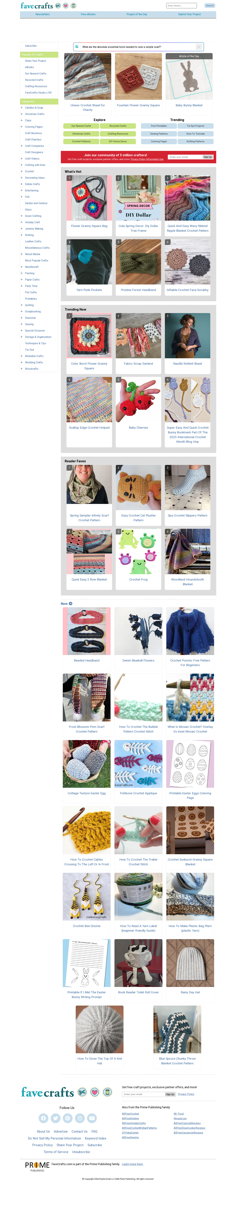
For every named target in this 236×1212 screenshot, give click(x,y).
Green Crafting (33, 218)
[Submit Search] (209, 7)
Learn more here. (132, 1166)
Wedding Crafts (34, 364)
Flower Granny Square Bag (89, 228)
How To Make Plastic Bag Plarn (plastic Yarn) (190, 930)
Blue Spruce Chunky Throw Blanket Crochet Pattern (177, 1063)
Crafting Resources (36, 88)
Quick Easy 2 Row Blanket (89, 582)
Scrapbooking (33, 313)
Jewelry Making (34, 231)
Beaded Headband (86, 663)
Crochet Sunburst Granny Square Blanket (190, 864)
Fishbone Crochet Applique (138, 795)
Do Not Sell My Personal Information (54, 1141)
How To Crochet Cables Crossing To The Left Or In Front (86, 864)
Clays (28, 122)
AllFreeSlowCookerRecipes (189, 1130)
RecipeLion (180, 1120)
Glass (28, 212)
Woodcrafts (31, 371)
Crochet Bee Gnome (86, 928)
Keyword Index (95, 1141)
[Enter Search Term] (181, 6)
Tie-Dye (29, 352)
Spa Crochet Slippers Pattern (187, 518)
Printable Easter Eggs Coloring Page (190, 798)
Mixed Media (32, 256)
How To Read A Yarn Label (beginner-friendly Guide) (138, 930)
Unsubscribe (81, 1154)
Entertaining (31, 192)
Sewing (29, 326)
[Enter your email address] (143, 1096)
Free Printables (159, 128)
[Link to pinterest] (68, 1121)
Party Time (31, 288)
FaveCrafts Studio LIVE (38, 95)
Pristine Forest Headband (138, 292)
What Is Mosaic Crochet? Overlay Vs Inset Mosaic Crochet (190, 731)
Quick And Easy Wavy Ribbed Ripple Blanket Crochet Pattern (188, 230)
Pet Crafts (31, 294)
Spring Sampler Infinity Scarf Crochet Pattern (89, 520)
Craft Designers (34, 154)
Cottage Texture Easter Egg (87, 795)
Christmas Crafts (34, 116)
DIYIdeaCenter (130, 1135)
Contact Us (79, 1134)
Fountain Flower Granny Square (138, 107)
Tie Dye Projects (195, 128)
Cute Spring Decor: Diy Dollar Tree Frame (138, 230)
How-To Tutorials (195, 136)
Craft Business (33, 135)
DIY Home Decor (118, 144)
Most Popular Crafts (36, 263)
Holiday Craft (32, 224)
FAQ (94, 1134)
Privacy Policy (138, 161)
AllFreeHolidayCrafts (134, 1125)
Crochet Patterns (81, 144)
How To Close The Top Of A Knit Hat (99, 1063)
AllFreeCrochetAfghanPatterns (139, 1130)
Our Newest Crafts (35, 76)
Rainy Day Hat (190, 995)
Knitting (29, 237)
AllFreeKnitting (130, 1120)
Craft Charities (33, 142)
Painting (29, 275)
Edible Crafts (32, 186)
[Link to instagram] (80, 1121)
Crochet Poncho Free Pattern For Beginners (190, 665)
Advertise (61, 1134)
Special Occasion (35, 333)
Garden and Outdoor (36, 205)
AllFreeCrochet (130, 1116)
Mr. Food (179, 1116)
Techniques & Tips (35, 345)
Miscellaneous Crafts (37, 250)
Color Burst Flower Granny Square (89, 368)
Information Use (155, 161)
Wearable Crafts (34, 358)
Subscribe (31, 48)
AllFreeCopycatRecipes (187, 1125)
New (66, 606)
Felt (27, 199)
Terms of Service (56, 1154)
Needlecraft (32, 269)
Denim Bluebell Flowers (138, 663)
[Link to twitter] (56, 1121)
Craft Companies (34, 148)
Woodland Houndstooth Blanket (187, 584)
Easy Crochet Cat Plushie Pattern (138, 520)
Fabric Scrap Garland (138, 366)
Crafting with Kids (35, 167)
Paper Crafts (32, 282)
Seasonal (30, 320)
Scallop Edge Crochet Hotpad (89, 430)
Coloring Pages (34, 129)
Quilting (29, 307)
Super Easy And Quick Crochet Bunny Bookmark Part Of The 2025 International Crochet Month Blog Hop (188, 437)
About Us (43, 1134)
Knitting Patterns (195, 144)
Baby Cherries (138, 430)
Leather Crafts (33, 243)
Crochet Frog (138, 582)
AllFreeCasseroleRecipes (188, 1135)
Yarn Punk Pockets (89, 292)
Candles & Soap (34, 110)
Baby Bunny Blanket (189, 107)
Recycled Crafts (34, 82)
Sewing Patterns (159, 136)
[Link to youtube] (92, 1121)
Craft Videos (32, 161)
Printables (31, 301)
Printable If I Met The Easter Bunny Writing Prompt (86, 997)
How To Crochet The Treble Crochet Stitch (138, 864)
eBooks (29, 69)
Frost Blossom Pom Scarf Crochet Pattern (87, 731)
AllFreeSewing (130, 1139)
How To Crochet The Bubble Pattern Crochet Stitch (138, 731)
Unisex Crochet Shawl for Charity (87, 110)
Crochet (29, 173)
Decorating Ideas (35, 180)
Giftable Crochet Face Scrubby (188, 292)
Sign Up (208, 159)
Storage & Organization (38, 339)
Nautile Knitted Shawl (187, 366)
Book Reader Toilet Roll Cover (138, 995)
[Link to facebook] (43, 1121)
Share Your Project (35, 63)
